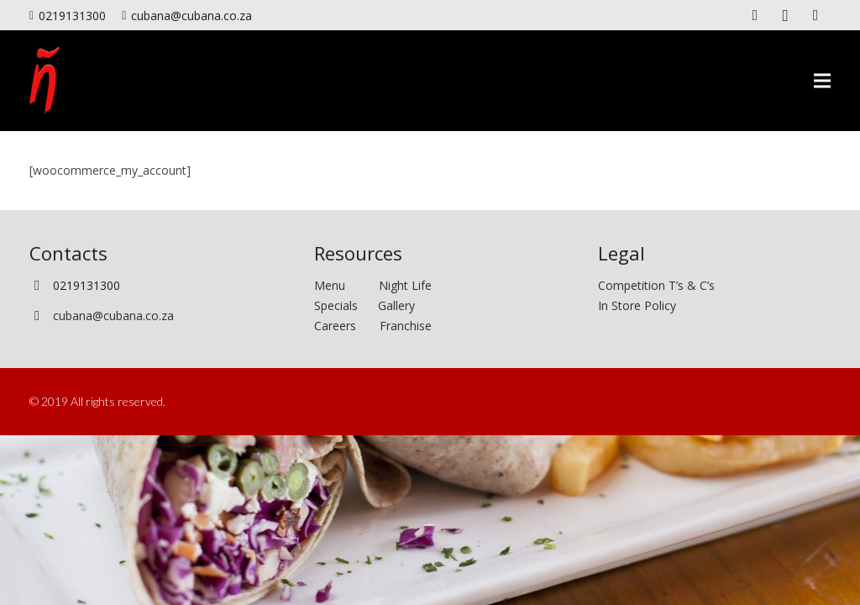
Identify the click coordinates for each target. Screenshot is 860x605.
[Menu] (822, 81)
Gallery (396, 305)
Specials (339, 305)
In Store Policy (637, 305)
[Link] (44, 80)
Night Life (405, 285)
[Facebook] (755, 15)
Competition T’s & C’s (656, 285)
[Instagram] (785, 15)
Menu (346, 285)
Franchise (406, 326)
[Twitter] (815, 15)
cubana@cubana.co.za (113, 316)
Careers (335, 326)
